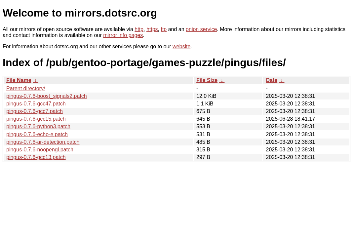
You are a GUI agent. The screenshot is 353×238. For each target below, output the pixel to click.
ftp (164, 29)
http (139, 29)
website (181, 46)
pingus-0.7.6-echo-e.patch (37, 134)
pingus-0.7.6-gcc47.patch (36, 103)
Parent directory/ (25, 88)
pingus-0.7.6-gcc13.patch (36, 157)
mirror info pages (123, 35)
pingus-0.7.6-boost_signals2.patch (46, 96)
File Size (206, 80)
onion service (201, 29)
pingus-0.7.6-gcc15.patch (36, 119)
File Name (18, 80)
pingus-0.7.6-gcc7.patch (34, 111)
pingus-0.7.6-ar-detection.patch (42, 142)
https (152, 29)
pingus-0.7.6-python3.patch (38, 126)
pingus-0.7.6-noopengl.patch (39, 149)
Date (271, 80)
